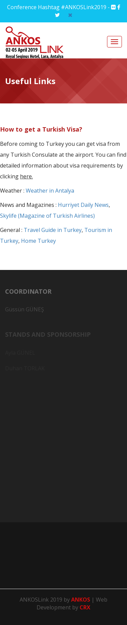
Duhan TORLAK (25, 369)
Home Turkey (38, 241)
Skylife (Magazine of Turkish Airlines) (47, 215)
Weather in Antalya (50, 190)
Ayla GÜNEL (20, 353)
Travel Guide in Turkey (53, 230)
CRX (85, 607)
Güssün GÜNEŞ (24, 311)
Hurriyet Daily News (83, 205)
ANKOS (81, 599)
